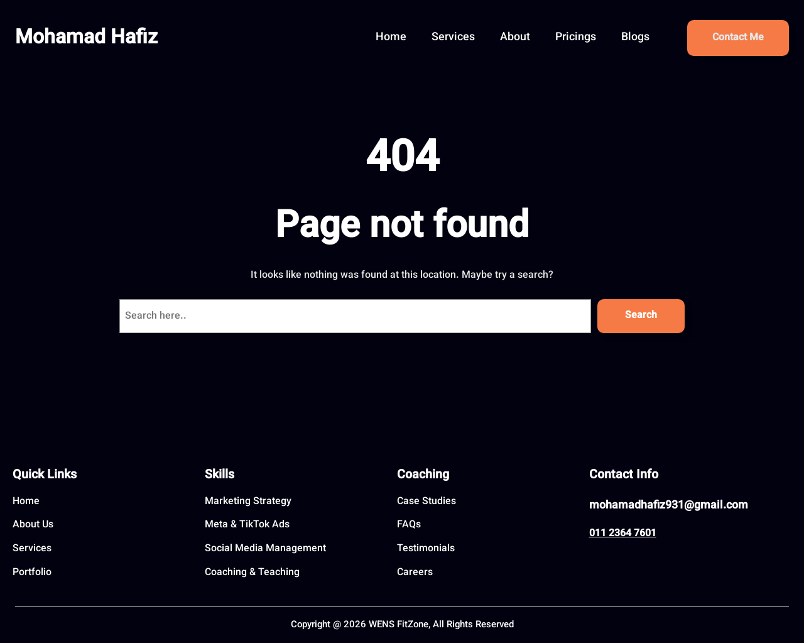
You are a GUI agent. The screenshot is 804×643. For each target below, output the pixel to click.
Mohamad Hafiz (86, 38)
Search (641, 316)
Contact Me (738, 38)
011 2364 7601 (622, 534)
